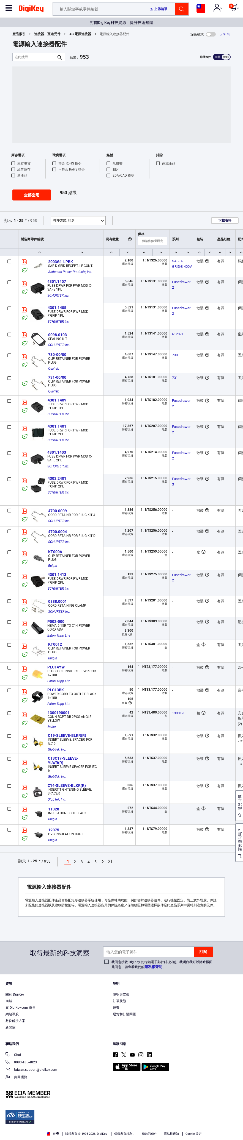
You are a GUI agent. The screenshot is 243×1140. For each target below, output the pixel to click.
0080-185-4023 (21, 1062)
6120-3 (177, 334)
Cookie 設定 (193, 1134)
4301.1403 (56, 452)
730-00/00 (57, 354)
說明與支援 (121, 994)
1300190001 (59, 712)
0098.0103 (57, 335)
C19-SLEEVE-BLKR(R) (67, 735)
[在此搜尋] (34, 57)
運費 (116, 1008)
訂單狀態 (119, 1001)
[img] (31, 9)
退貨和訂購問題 (124, 1014)
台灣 (53, 1134)
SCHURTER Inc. (58, 295)
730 (175, 355)
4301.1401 (57, 426)
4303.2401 (57, 478)
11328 (53, 809)
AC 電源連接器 (80, 34)
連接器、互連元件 (47, 34)
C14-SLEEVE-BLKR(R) (67, 785)
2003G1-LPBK (60, 262)
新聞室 (10, 1027)
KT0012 (55, 644)
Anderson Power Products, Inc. (70, 272)
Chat (13, 1055)
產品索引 (19, 34)
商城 (9, 1001)
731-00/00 (57, 377)
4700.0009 (57, 511)
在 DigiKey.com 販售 (21, 1008)
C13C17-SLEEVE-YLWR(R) (63, 760)
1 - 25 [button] (18, 220)
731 (175, 378)
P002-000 (55, 621)
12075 (53, 830)
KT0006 (55, 552)
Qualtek (53, 368)
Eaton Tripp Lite (58, 635)
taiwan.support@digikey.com (31, 1070)
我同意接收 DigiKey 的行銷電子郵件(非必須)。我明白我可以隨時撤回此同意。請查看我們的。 (161, 964)
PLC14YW (56, 667)
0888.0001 (57, 601)
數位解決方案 (15, 1021)
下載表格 (224, 220)
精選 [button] (64, 220)
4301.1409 (57, 400)
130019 (178, 713)
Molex (52, 727)
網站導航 (12, 1014)
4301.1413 (57, 574)
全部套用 (31, 195)
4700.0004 (57, 531)
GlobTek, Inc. (57, 749)
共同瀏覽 (16, 1077)
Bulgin (52, 566)
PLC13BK (55, 690)
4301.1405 (57, 307)
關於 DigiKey (15, 994)
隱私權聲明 (153, 967)
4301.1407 (56, 281)
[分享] (225, 34)
